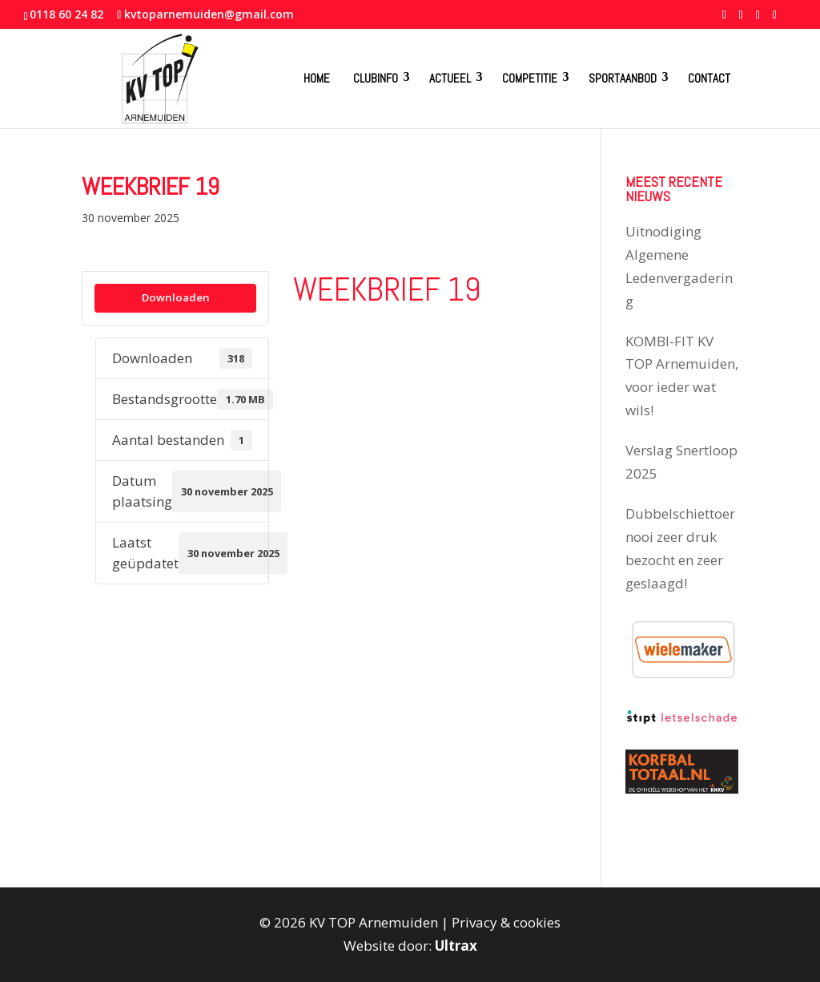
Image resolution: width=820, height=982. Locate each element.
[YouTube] (758, 19)
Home (316, 78)
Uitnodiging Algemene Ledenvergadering (679, 266)
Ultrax (456, 945)
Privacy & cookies (506, 922)
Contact (709, 78)
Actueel (450, 78)
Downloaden (176, 297)
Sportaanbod (623, 78)
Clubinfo (375, 78)
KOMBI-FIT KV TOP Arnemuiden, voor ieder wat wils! (681, 376)
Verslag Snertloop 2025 (681, 462)
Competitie (529, 78)
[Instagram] (775, 19)
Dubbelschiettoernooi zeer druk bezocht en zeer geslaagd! (680, 548)
